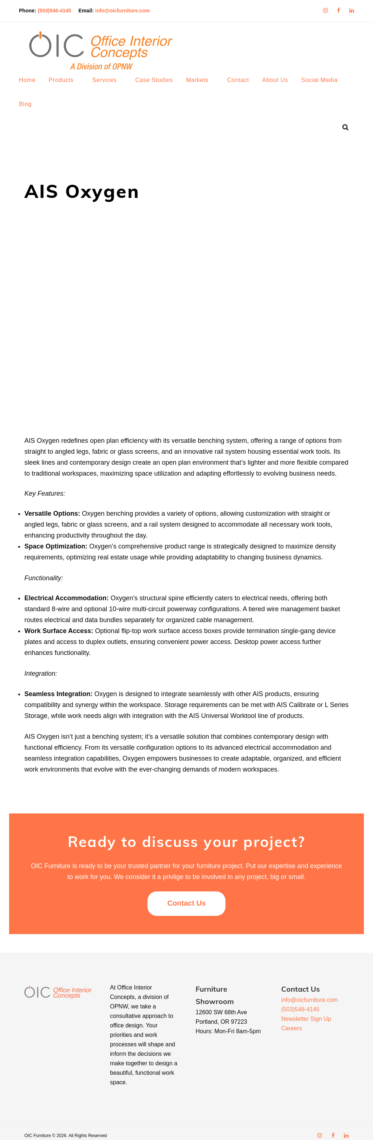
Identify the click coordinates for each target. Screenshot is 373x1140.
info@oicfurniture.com (128, 9)
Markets (203, 87)
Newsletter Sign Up (306, 1011)
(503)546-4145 (59, 9)
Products (66, 87)
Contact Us (186, 896)
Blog (30, 111)
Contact (244, 87)
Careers (291, 1021)
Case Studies (159, 87)
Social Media (325, 87)
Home (32, 87)
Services (110, 87)
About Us (281, 87)
